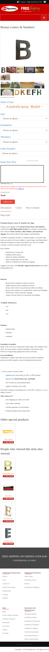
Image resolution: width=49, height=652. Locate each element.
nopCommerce (28, 644)
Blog (4, 612)
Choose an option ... (10, 153)
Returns (27, 584)
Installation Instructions (32, 621)
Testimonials (6, 591)
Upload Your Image (8, 587)
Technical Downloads (32, 632)
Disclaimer (6, 622)
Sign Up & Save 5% (34, 2)
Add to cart (8, 202)
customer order (7, 602)
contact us (21, 188)
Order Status (29, 576)
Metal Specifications (31, 635)
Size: (3, 114)
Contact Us (6, 584)
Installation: (6, 125)
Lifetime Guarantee (8, 619)
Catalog (5, 594)
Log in (23, 2)
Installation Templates (32, 625)
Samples (5, 598)
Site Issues (5, 626)
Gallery (4, 630)
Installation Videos (31, 617)
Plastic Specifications (32, 639)
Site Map (5, 633)
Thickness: (6, 137)
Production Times (30, 580)
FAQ (4, 580)
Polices (4, 576)
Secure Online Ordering (10, 615)
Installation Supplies (31, 628)
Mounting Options (31, 614)
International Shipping (32, 587)
